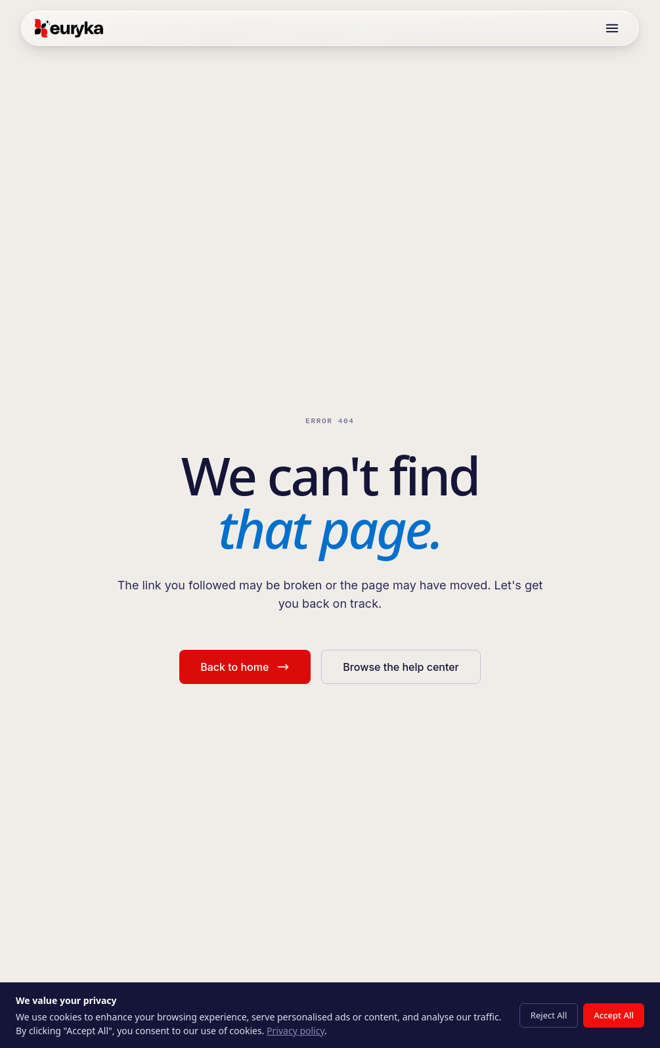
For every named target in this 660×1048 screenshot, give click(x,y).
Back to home (245, 666)
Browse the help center (400, 666)
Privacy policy (295, 1030)
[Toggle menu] (612, 28)
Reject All (549, 1015)
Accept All (614, 1015)
